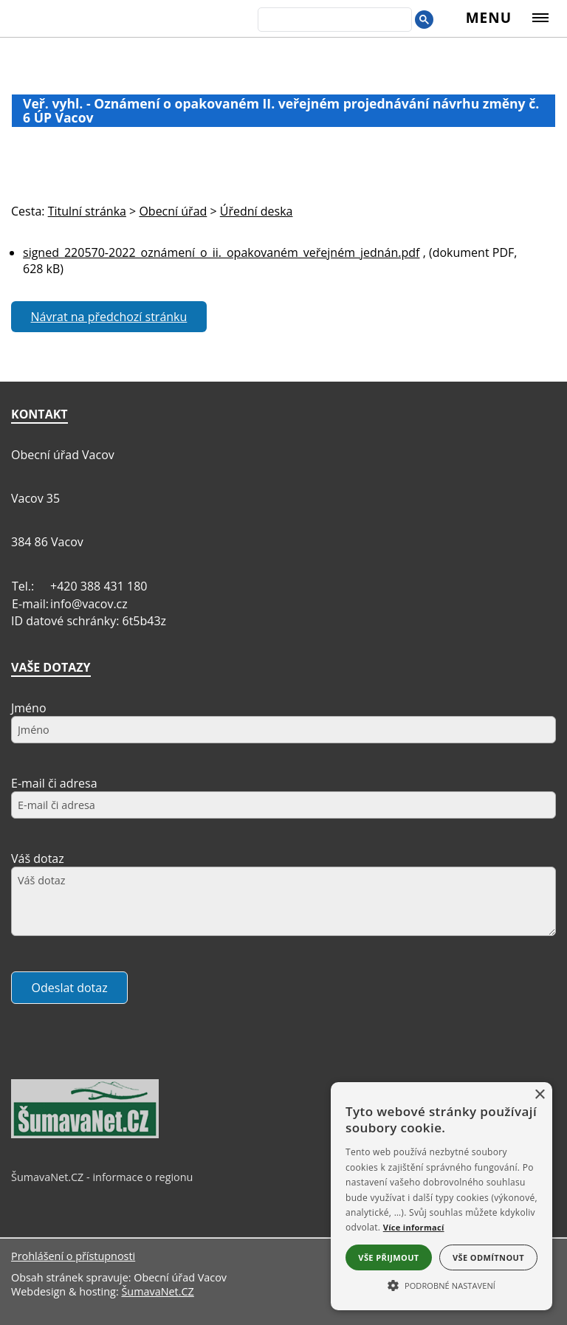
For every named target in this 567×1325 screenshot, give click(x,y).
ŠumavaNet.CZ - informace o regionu (102, 1177)
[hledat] (333, 20)
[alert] (441, 1196)
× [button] (539, 1095)
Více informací (413, 1227)
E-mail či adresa (54, 783)
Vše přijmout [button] (388, 1257)
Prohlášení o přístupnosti (73, 1256)
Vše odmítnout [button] (488, 1257)
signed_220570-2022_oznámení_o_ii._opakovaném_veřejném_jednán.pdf (221, 252)
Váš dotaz (37, 858)
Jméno (29, 708)
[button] (441, 1284)
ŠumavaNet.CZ (157, 1291)
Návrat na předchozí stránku (109, 317)
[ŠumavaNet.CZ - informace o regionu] (85, 1134)
